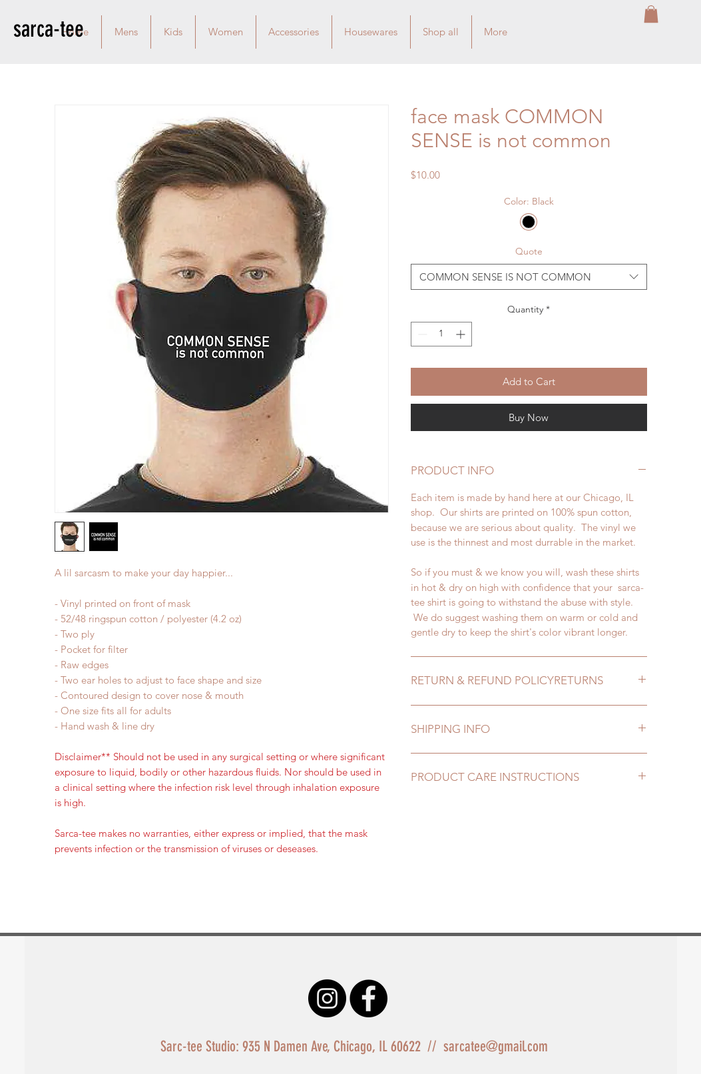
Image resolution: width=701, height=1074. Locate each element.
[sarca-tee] (60, 29)
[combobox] (529, 277)
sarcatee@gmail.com (495, 1046)
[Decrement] (421, 334)
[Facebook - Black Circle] (368, 998)
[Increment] (461, 334)
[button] (651, 14)
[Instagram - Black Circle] (327, 998)
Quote (529, 251)
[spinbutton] (441, 334)
